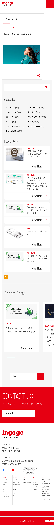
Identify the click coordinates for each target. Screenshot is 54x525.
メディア (31, 121)
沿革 (4, 491)
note (14, 493)
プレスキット (6, 496)
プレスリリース (34, 116)
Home (6, 33)
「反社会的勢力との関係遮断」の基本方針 (46, 495)
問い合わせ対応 (13, 126)
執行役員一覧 (6, 489)
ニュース (15, 33)
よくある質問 (35, 489)
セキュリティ (11, 112)
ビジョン (5, 482)
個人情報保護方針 (46, 484)
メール (9, 121)
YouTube (15, 495)
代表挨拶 (5, 484)
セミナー (32, 112)
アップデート (33, 107)
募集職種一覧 (35, 482)
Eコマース (10, 107)
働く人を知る (35, 484)
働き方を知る (35, 487)
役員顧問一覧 (6, 487)
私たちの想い (12, 131)
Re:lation (25, 479)
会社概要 (5, 479)
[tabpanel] (21, 327)
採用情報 (34, 479)
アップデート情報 (16, 484)
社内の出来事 (34, 126)
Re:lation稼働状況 (27, 482)
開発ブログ (15, 487)
